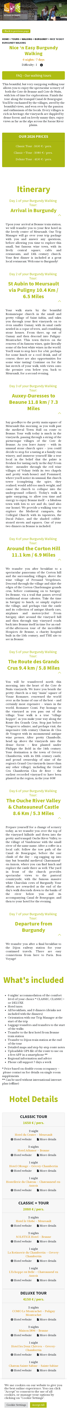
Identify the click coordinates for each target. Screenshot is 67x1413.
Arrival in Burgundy (33, 206)
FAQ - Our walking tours (33, 75)
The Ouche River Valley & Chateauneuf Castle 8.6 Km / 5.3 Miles (33, 802)
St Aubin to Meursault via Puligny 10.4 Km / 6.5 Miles (33, 286)
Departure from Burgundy (33, 922)
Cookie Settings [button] (16, 1404)
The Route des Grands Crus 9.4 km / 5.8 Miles (33, 660)
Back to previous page (16, 31)
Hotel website (21, 1139)
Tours (15, 39)
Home (5, 39)
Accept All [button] (38, 1404)
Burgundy (41, 39)
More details (46, 1139)
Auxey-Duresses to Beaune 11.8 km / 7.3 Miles (33, 398)
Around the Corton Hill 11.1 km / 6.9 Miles (33, 547)
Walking (27, 39)
